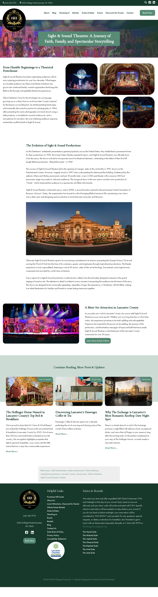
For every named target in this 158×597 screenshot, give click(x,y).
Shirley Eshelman (94, 483)
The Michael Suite (90, 535)
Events (100, 12)
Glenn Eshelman (91, 479)
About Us (51, 500)
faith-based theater (59, 479)
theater (63, 486)
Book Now (147, 12)
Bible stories (45, 479)
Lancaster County (68, 483)
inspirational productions (50, 483)
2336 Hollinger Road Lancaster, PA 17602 (29, 524)
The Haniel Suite (89, 531)
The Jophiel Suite (90, 538)
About (46, 12)
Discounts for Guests (115, 12)
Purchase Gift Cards (55, 496)
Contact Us (51, 528)
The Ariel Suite (89, 552)
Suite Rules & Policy (55, 531)
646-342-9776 (29, 515)
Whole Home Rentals (56, 507)
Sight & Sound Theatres (50, 486)
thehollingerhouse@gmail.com (95, 526)
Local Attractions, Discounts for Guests (63, 503)
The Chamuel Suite (90, 542)
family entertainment (76, 479)
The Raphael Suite (90, 545)
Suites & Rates (88, 12)
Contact (130, 12)
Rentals (75, 12)
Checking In (64, 12)
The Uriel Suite (89, 549)
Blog (54, 12)
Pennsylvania (81, 483)
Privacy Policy (53, 535)
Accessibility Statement (56, 538)
